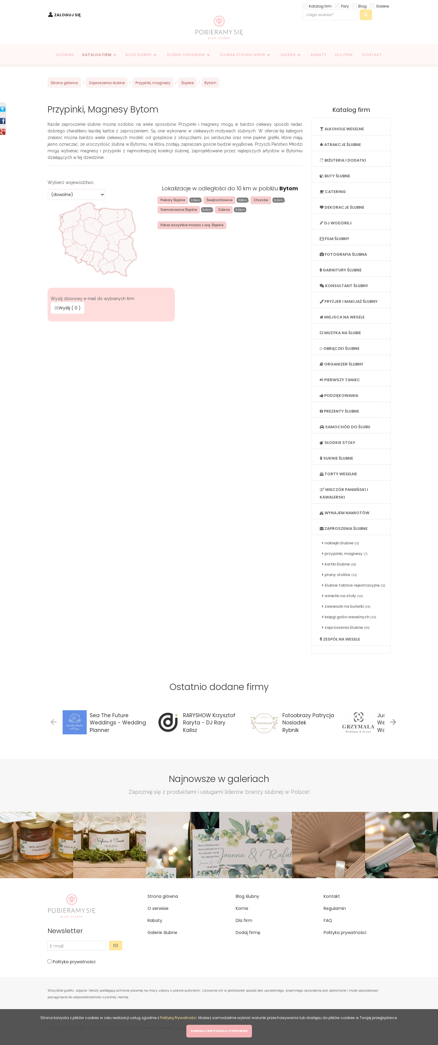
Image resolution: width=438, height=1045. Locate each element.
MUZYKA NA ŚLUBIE (340, 333)
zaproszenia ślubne (346, 627)
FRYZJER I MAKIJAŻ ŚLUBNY (348, 301)
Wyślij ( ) (67, 308)
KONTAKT (372, 54)
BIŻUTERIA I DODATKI (343, 160)
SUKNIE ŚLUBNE (336, 458)
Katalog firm (320, 6)
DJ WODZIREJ (336, 223)
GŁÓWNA (65, 54)
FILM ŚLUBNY (334, 239)
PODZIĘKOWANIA (339, 395)
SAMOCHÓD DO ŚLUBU (345, 427)
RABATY (318, 54)
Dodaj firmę (248, 932)
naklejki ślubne (340, 543)
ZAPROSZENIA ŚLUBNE (344, 528)
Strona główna (64, 82)
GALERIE (288, 54)
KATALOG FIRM (96, 54)
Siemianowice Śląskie (178, 209)
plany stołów (339, 575)
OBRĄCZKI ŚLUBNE (339, 348)
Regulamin (335, 908)
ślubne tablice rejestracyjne (353, 585)
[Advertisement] (174, 367)
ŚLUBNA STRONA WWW (242, 54)
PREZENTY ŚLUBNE (339, 411)
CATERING (333, 192)
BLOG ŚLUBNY (138, 54)
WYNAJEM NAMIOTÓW (344, 513)
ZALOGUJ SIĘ (67, 15)
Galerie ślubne (162, 932)
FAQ (328, 920)
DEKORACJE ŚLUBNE (342, 207)
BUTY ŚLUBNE (335, 176)
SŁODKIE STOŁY (337, 442)
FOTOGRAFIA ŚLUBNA (343, 254)
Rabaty (155, 920)
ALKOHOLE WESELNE (342, 129)
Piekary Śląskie (172, 200)
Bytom (210, 82)
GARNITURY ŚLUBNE (341, 270)
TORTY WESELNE (338, 474)
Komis (242, 908)
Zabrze (224, 209)
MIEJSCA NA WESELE (342, 317)
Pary (345, 6)
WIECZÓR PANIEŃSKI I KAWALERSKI (344, 493)
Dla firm (244, 920)
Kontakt (332, 896)
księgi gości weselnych (349, 617)
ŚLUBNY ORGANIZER (186, 54)
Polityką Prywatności (178, 1017)
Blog (362, 6)
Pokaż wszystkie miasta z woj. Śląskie (191, 225)
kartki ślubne (339, 564)
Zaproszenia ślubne (107, 82)
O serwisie (158, 908)
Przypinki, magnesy (152, 82)
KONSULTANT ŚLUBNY (344, 286)
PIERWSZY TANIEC (340, 380)
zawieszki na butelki (346, 606)
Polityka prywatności (73, 962)
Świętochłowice (219, 200)
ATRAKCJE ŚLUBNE (340, 144)
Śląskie (187, 82)
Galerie (382, 6)
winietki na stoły (342, 596)
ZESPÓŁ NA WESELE (340, 639)
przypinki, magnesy (345, 553)
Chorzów (260, 200)
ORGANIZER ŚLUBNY (341, 364)
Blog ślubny (247, 896)
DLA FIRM (344, 54)
